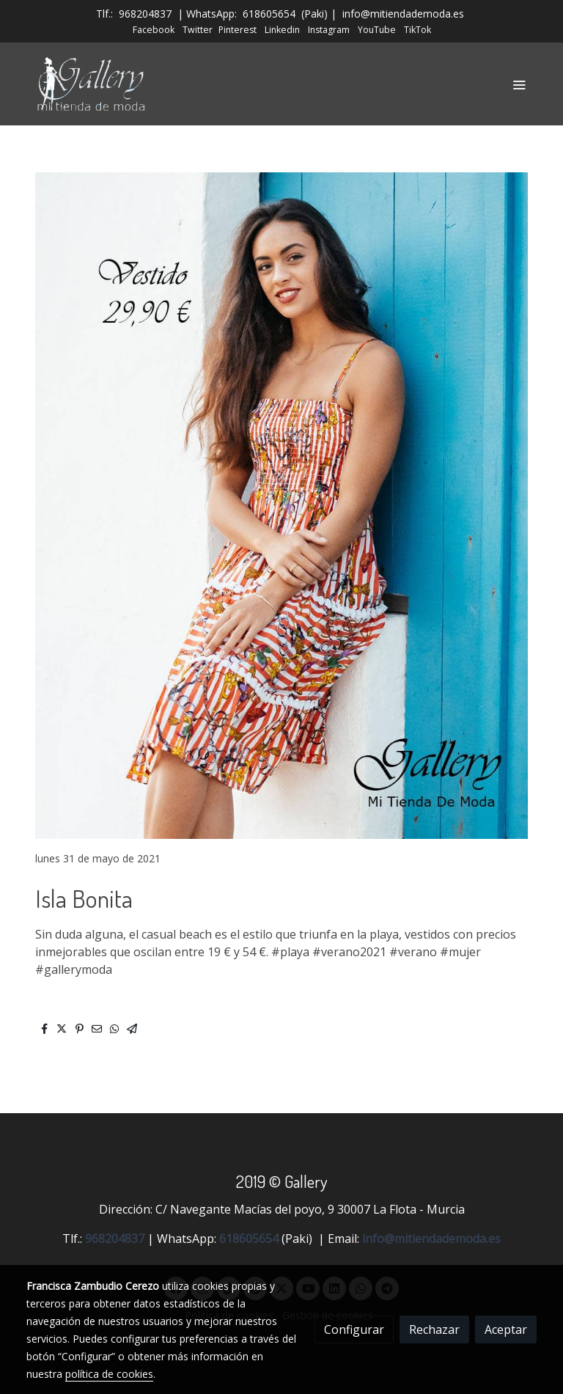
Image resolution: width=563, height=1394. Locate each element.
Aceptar (506, 1329)
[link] (92, 84)
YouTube (377, 29)
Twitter (198, 29)
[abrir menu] (519, 84)
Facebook (153, 29)
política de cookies (109, 1374)
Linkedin (282, 29)
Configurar (354, 1329)
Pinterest (237, 29)
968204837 (145, 14)
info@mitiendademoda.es (403, 14)
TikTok (417, 29)
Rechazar (434, 1329)
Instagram (329, 29)
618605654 (269, 14)
